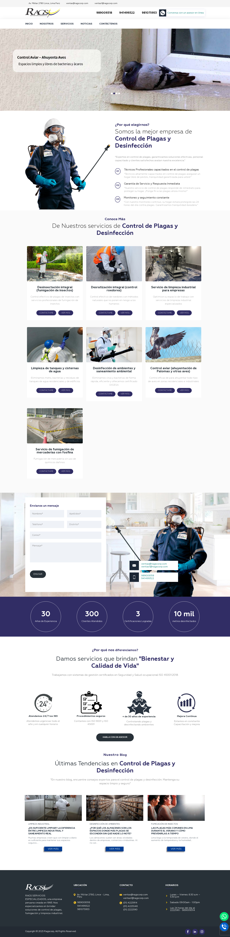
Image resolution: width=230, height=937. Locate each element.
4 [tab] (119, 93)
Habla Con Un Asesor (115, 737)
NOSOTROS (47, 24)
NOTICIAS (86, 24)
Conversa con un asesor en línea (185, 13)
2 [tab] (114, 93)
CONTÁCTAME (46, 313)
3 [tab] (116, 93)
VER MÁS (65, 313)
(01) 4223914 (128, 903)
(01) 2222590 (130, 910)
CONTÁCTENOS (108, 24)
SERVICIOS (67, 24)
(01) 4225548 (130, 906)
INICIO (29, 24)
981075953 (147, 13)
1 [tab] (112, 93)
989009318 (102, 13)
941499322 (124, 13)
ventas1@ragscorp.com (106, 3)
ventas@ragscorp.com (77, 3)
